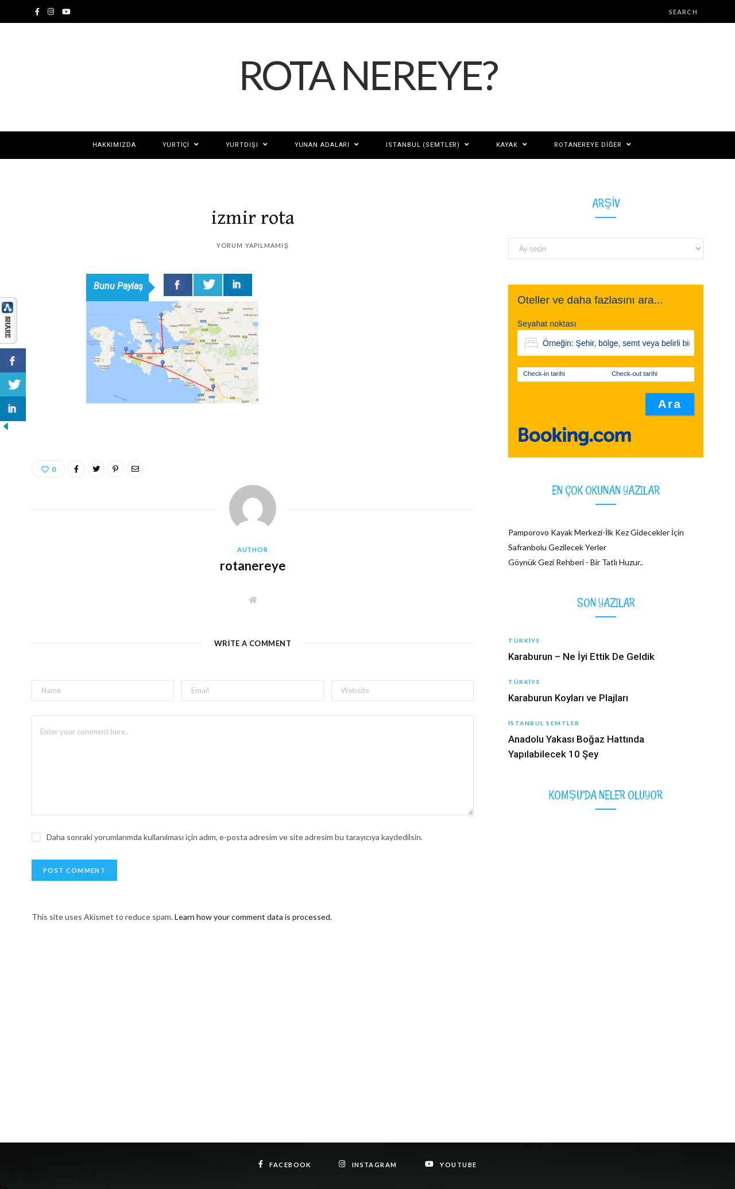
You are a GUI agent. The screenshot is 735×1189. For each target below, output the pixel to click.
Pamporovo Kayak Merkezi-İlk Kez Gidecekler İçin (596, 532)
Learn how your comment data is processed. (253, 917)
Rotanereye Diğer (588, 145)
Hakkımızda (114, 145)
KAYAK (506, 145)
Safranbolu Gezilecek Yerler (557, 547)
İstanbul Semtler (544, 723)
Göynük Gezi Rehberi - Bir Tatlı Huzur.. (575, 562)
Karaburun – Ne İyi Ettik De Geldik (581, 656)
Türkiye (524, 640)
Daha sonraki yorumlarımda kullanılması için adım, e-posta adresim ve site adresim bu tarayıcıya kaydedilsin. (235, 837)
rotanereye (253, 565)
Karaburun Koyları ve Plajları (568, 698)
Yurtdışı (242, 145)
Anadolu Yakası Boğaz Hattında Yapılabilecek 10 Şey (576, 746)
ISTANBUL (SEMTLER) (423, 145)
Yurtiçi (176, 145)
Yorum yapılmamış (252, 245)
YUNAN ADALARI (322, 145)
